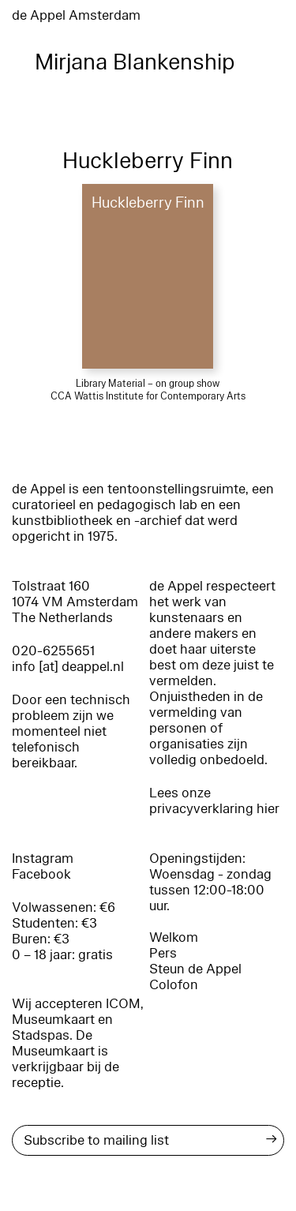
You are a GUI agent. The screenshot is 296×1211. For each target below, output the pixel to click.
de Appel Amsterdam (76, 15)
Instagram (42, 858)
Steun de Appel (195, 969)
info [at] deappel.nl (68, 667)
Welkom (173, 937)
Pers (163, 953)
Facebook (41, 874)
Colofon (173, 985)
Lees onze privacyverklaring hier (214, 801)
